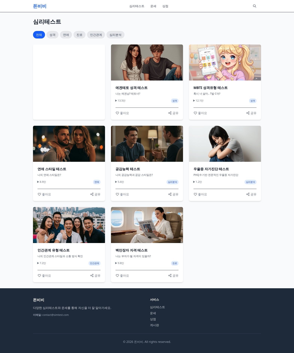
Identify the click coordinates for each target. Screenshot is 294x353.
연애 (66, 35)
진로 (79, 35)
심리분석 (116, 35)
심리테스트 (136, 6)
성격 (53, 35)
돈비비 (39, 6)
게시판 (154, 325)
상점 (165, 6)
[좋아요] (122, 113)
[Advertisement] (69, 82)
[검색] (254, 6)
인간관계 (96, 35)
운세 (153, 6)
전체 (39, 35)
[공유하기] (173, 113)
